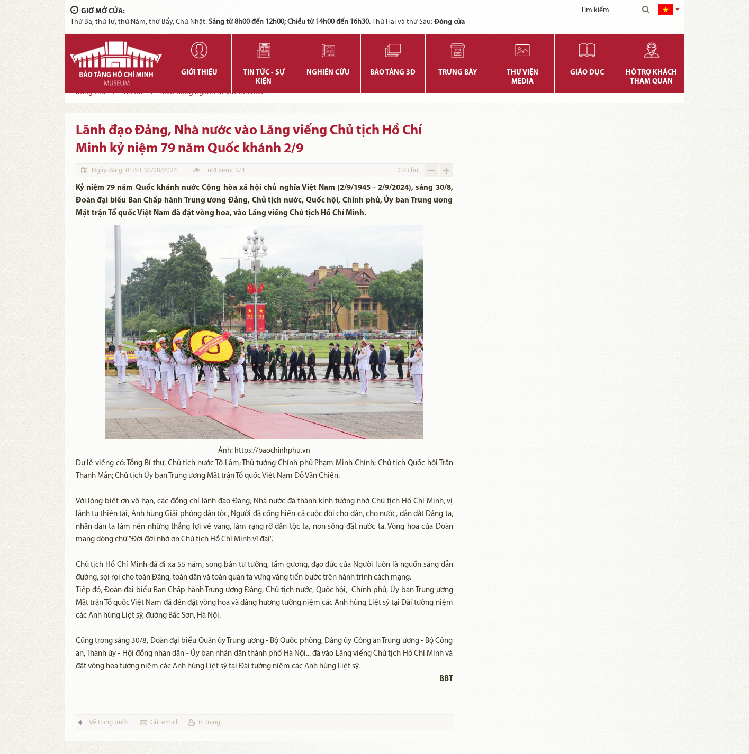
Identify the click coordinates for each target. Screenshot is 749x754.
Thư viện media (522, 77)
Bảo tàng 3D (393, 73)
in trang (209, 722)
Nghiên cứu (328, 73)
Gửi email (163, 722)
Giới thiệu (199, 73)
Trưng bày (457, 73)
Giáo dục (587, 73)
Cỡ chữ (408, 170)
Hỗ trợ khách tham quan (651, 77)
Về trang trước (109, 722)
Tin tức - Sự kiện (264, 77)
